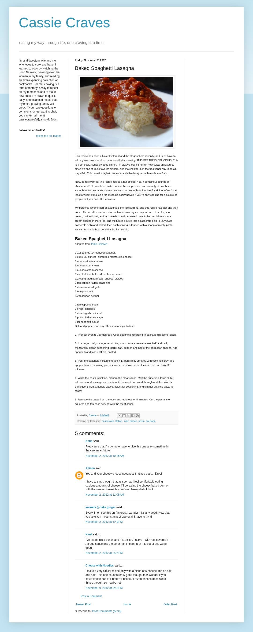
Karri (89, 534)
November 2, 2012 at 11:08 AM (105, 494)
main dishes (130, 421)
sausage (151, 421)
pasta (141, 421)
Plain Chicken (99, 244)
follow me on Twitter (48, 136)
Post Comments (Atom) (106, 611)
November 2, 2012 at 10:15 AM (105, 456)
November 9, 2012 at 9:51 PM (104, 588)
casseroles (108, 421)
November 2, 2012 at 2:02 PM (104, 553)
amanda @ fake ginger (100, 507)
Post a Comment (91, 596)
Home (127, 604)
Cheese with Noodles (100, 565)
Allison (90, 468)
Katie (89, 441)
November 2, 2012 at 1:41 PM (104, 521)
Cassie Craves (64, 22)
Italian (118, 421)
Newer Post (83, 604)
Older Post (170, 604)
